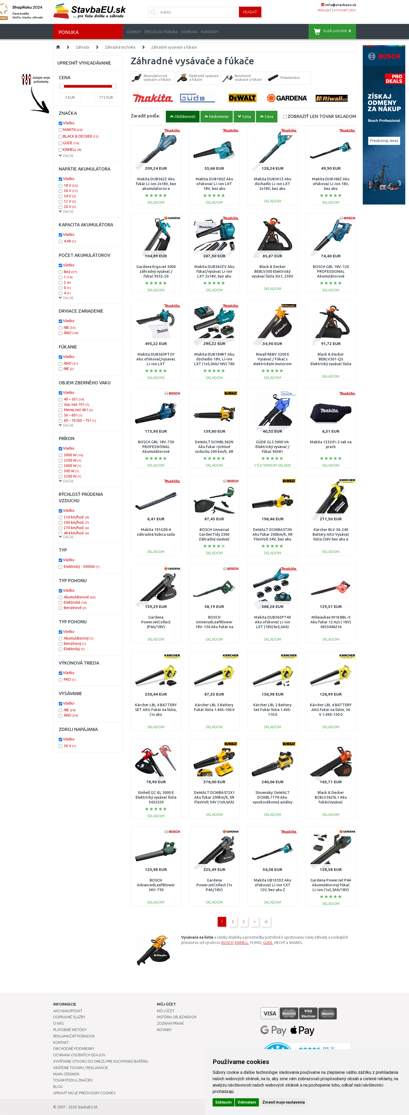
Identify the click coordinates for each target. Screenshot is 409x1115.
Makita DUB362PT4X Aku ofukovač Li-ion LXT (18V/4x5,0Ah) (272, 622)
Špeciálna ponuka (161, 32)
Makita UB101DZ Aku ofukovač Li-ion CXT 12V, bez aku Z (272, 885)
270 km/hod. (76, 528)
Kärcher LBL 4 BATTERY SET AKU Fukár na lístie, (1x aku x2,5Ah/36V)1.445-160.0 (156, 714)
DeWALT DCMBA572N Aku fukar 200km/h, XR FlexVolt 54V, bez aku (272, 534)
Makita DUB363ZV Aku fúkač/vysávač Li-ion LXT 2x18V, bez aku (214, 271)
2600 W (72, 465)
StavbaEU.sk (88, 1107)
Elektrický (74, 649)
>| (265, 922)
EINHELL (241, 942)
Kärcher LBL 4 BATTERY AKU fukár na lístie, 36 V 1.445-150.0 (331, 710)
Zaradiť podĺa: (145, 115)
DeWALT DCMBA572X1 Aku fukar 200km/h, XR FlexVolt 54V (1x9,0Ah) (214, 797)
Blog (58, 1086)
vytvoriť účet (345, 10)
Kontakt (61, 1042)
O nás (58, 1023)
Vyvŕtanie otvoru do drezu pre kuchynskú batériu (100, 1061)
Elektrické (75, 602)
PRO (70, 679)
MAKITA (73, 129)
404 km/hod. (76, 533)
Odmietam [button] (247, 1102)
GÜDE (268, 942)
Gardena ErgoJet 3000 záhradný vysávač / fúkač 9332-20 (156, 271)
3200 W (72, 476)
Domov (134, 32)
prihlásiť (324, 10)
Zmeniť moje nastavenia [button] (283, 1102)
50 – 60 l (73, 415)
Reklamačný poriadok (74, 1036)
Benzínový (75, 643)
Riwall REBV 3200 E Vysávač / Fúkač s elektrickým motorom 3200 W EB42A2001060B (272, 364)
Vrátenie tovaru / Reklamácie (80, 1068)
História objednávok (177, 1017)
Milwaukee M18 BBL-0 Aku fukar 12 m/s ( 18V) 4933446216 (330, 622)
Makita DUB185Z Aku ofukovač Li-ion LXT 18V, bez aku (214, 184)
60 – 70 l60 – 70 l (80, 420)
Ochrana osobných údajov (79, 1055)
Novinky (164, 1030)
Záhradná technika (120, 47)
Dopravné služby (69, 1017)
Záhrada (82, 47)
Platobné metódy (69, 1030)
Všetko (68, 123)
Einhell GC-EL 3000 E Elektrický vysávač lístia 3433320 (156, 797)
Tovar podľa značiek (72, 1080)
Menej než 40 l (78, 410)
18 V (71, 185)
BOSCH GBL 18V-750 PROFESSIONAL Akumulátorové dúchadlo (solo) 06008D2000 (156, 451)
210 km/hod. (76, 517)
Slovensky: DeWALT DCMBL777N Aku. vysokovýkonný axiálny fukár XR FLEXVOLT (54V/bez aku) (272, 802)
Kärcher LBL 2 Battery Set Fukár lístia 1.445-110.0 (272, 710)
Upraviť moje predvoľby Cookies (84, 1093)
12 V (70, 201)
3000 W (73, 455)
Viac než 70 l (76, 404)
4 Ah (70, 241)
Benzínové (75, 608)
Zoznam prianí (170, 1023)
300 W (71, 471)
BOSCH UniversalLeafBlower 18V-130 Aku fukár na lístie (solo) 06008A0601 (214, 627)
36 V (71, 191)
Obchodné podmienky (73, 1048)
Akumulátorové (80, 597)
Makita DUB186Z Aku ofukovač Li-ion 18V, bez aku (330, 184)
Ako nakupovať (67, 1011)
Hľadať (250, 12)
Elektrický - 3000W (82, 566)
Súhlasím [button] (223, 1102)
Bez (70, 272)
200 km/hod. (76, 522)
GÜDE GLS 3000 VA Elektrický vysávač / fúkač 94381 (272, 447)
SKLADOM (322, 116)
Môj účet (165, 1011)
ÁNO (71, 333)
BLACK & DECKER (81, 136)
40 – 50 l (74, 399)
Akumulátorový (79, 638)
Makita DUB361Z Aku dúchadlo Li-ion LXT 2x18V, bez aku (272, 184)
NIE (70, 327)
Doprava (189, 32)
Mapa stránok (66, 1074)
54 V (70, 196)
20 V (70, 207)
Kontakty (209, 32)
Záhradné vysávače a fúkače (174, 47)
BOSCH (227, 942)
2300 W (72, 460)
